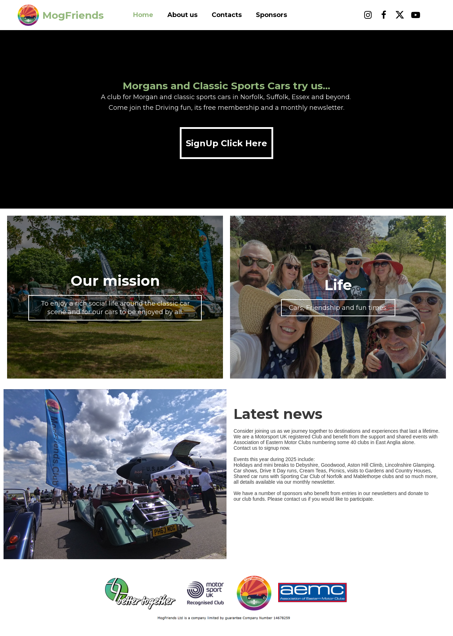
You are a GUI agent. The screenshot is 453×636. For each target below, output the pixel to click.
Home (143, 15)
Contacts (227, 15)
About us (182, 15)
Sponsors (271, 15)
